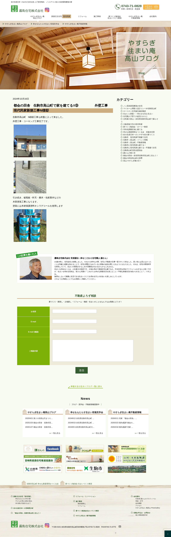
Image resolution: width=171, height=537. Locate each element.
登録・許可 (139, 501)
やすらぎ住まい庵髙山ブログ (37, 17)
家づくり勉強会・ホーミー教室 (135, 127)
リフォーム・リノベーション (86, 496)
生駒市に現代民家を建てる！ (134, 145)
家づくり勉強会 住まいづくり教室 (78, 484)
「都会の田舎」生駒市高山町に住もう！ (27, 513)
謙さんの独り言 (129, 153)
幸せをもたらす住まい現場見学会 (46, 24)
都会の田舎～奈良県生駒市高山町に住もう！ (140, 155)
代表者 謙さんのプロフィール (145, 499)
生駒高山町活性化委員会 (132, 150)
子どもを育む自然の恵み (23, 501)
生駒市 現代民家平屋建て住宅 (135, 137)
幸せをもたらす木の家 (23, 499)
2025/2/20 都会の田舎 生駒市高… (39, 423)
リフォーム (82, 16)
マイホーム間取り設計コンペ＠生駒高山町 (139, 108)
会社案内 (153, 16)
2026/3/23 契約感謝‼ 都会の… (122, 423)
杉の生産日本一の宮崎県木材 (23, 508)
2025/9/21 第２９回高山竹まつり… (39, 418)
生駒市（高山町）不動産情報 (134, 142)
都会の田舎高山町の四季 (132, 158)
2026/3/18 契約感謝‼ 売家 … (122, 427)
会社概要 (138, 503)
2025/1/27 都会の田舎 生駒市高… (39, 427)
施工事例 (97, 16)
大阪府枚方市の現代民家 (132, 124)
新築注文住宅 (61, 16)
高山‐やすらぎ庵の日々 (132, 161)
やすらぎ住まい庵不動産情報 (136, 17)
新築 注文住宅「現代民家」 (22, 496)
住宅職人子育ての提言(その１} (135, 116)
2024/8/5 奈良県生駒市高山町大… (81, 427)
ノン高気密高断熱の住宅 (132, 106)
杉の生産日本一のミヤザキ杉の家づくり (139, 135)
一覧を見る (56, 433)
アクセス (138, 505)
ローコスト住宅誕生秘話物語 (134, 111)
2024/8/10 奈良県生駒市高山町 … (81, 423)
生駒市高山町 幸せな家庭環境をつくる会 (43, 484)
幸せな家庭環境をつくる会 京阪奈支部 (139, 132)
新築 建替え (82, 503)
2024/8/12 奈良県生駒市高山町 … (81, 418)
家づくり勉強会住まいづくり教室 (115, 17)
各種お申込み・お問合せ (141, 513)
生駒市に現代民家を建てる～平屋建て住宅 (139, 148)
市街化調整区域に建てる (132, 129)
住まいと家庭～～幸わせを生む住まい (138, 114)
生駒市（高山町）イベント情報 (135, 140)
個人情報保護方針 (141, 515)
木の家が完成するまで (23, 503)
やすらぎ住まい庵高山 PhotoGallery (147, 508)
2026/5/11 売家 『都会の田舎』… (124, 418)
